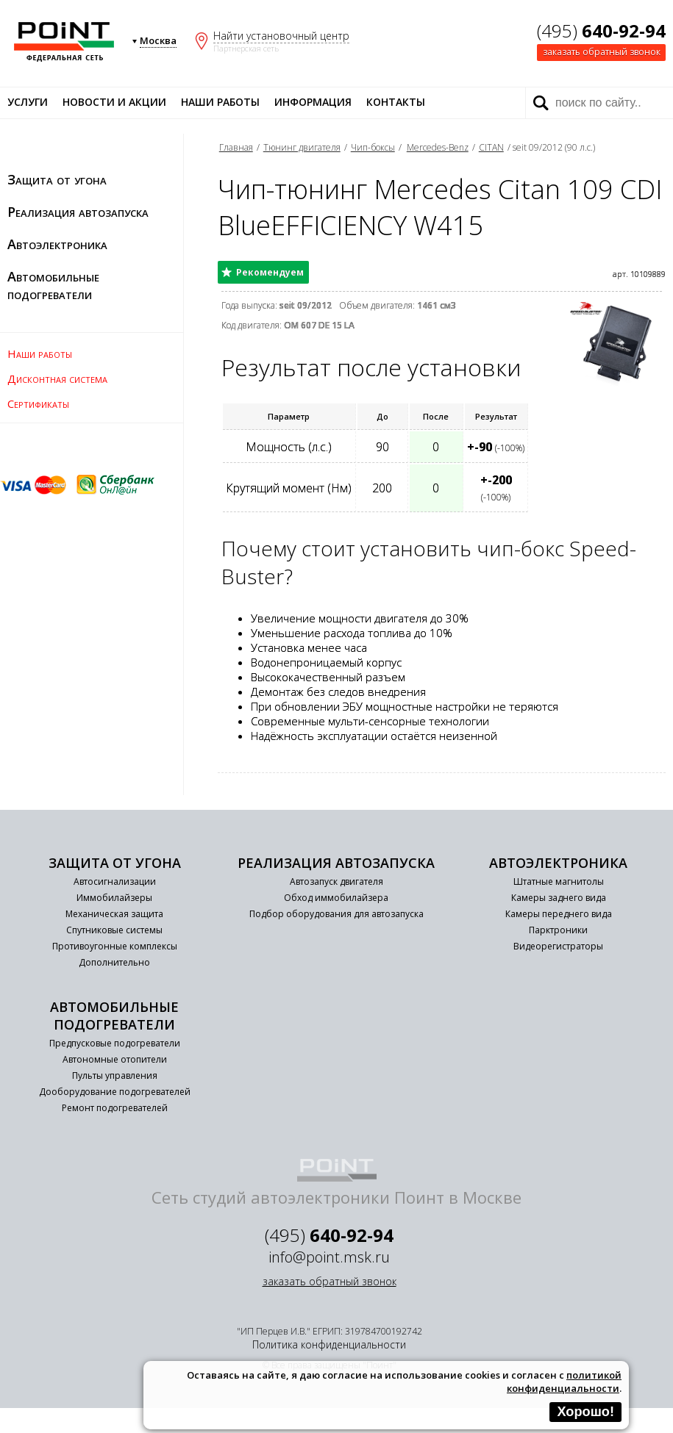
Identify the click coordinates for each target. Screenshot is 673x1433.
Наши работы (220, 102)
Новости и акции (114, 102)
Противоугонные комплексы (114, 946)
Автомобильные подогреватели (53, 285)
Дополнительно (114, 962)
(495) (601, 30)
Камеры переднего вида (558, 914)
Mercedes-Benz (438, 147)
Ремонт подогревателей (115, 1108)
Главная (236, 147)
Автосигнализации (115, 881)
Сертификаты (38, 403)
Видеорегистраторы (558, 946)
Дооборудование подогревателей (114, 1091)
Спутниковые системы (114, 930)
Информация (313, 102)
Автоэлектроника (57, 244)
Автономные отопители (115, 1059)
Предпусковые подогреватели (114, 1043)
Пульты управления (114, 1075)
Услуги (27, 102)
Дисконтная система (57, 378)
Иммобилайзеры (114, 897)
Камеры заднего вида (558, 897)
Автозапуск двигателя (336, 881)
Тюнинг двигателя (302, 147)
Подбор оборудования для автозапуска (336, 914)
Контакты (395, 102)
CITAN (491, 147)
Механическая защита (114, 914)
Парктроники (558, 930)
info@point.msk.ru (329, 1257)
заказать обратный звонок (601, 52)
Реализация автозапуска (78, 211)
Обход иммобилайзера (336, 897)
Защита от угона (57, 179)
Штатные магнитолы (558, 881)
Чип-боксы (373, 147)
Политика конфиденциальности (329, 1344)
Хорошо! (585, 1411)
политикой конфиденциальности (564, 1381)
